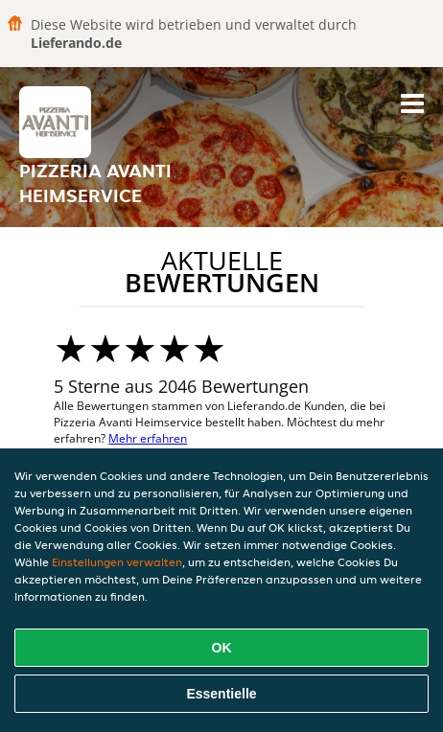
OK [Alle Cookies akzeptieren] (222, 647)
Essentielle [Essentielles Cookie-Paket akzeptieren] (221, 693)
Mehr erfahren (147, 438)
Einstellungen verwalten (117, 562)
